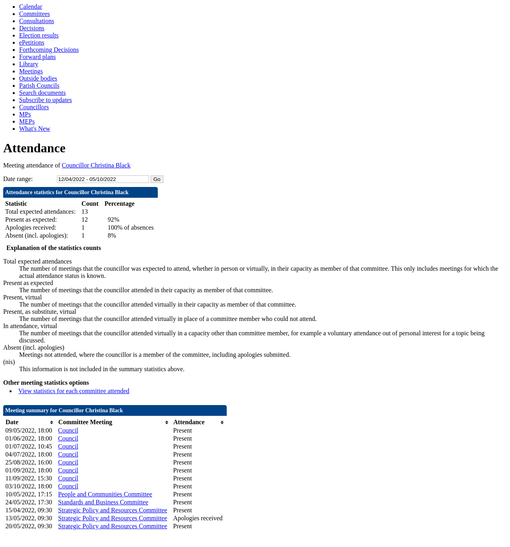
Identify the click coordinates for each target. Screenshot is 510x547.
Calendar (30, 6)
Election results (39, 35)
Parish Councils (39, 85)
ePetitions (31, 42)
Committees (34, 13)
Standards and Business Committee (103, 502)
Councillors (34, 107)
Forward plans (37, 56)
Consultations (36, 21)
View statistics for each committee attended (73, 391)
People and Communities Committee (105, 494)
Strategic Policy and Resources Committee (112, 510)
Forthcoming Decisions (49, 49)
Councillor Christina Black (96, 165)
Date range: (18, 178)
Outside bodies (38, 78)
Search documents (42, 92)
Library (28, 64)
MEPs (27, 121)
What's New (34, 128)
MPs (25, 114)
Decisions (31, 28)
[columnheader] (30, 422)
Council (68, 430)
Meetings (31, 71)
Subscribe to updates (45, 99)
